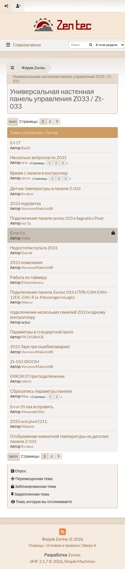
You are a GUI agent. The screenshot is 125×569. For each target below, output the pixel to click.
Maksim (27, 426)
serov (25, 178)
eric (24, 162)
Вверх (13, 456)
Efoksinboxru (32, 282)
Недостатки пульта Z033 (33, 247)
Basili (25, 148)
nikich (26, 381)
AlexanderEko (33, 411)
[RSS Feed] (62, 531)
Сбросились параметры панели (41, 391)
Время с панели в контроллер (39, 172)
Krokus (27, 193)
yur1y (26, 223)
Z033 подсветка (25, 203)
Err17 (15, 142)
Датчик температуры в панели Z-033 (45, 188)
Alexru (27, 302)
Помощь (36, 545)
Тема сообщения (26, 132)
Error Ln (17, 232)
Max (25, 396)
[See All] (12, 67)
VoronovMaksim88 (37, 208)
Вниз (13, 121)
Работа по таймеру (28, 277)
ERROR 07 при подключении (37, 376)
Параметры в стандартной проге (41, 331)
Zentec (74, 554)
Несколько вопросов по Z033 (38, 157)
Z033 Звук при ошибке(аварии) (40, 346)
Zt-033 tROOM (24, 361)
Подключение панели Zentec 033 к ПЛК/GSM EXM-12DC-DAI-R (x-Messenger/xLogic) (59, 294)
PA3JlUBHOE (32, 337)
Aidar (26, 238)
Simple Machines (79, 561)
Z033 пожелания (26, 262)
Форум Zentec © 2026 (62, 538)
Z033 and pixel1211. (29, 421)
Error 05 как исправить (32, 406)
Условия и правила (63, 545)
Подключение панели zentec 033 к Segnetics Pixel (57, 218)
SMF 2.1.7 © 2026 (46, 561)
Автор (52, 132)
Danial (26, 252)
